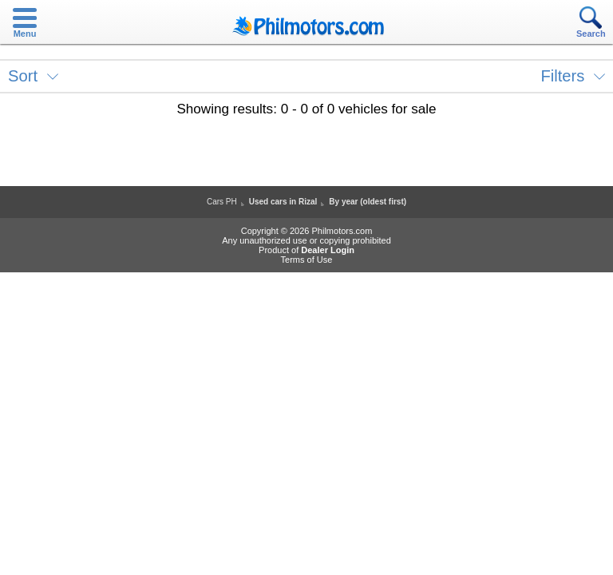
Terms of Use (307, 259)
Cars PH (222, 201)
